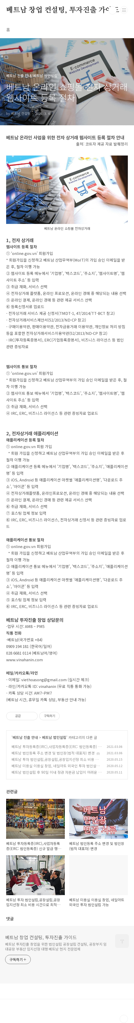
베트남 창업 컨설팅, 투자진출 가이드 (62, 10)
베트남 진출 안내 (25, 737)
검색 (112, 10)
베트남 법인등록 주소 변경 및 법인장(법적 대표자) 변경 (53, 753)
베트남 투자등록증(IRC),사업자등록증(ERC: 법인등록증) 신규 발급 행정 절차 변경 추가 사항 (56, 749)
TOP (124, 1019)
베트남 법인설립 (54, 737)
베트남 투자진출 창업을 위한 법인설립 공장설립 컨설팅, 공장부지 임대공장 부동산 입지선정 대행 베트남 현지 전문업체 (56, 947)
